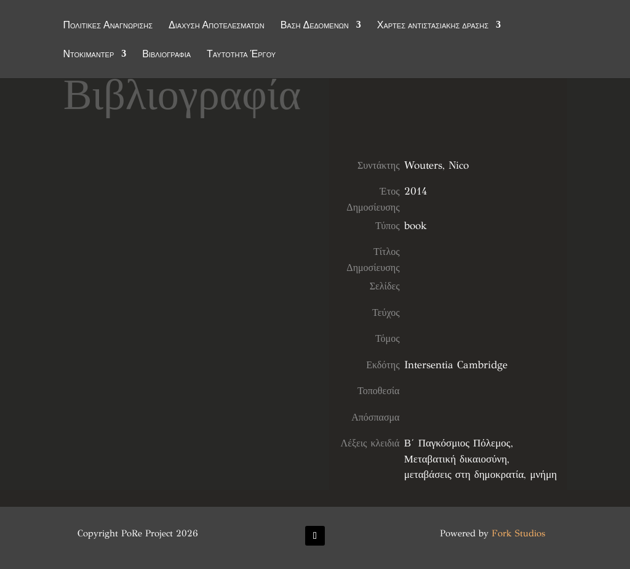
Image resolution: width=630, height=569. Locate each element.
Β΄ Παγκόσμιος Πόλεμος (457, 443)
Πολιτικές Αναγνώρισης (108, 25)
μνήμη (543, 474)
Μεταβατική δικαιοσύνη (456, 459)
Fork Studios (518, 533)
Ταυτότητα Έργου (241, 54)
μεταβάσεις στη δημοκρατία (464, 474)
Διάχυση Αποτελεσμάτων (217, 25)
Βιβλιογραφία (166, 54)
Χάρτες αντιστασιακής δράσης (432, 25)
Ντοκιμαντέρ (88, 54)
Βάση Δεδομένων (315, 25)
